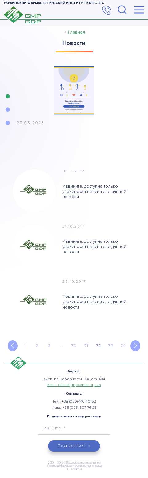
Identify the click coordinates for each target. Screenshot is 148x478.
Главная (76, 32)
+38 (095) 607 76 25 (79, 407)
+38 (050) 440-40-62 (79, 401)
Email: (74, 385)
